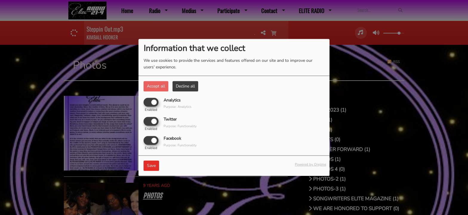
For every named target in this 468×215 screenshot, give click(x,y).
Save (151, 166)
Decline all (185, 86)
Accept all (156, 86)
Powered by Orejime (310, 164)
